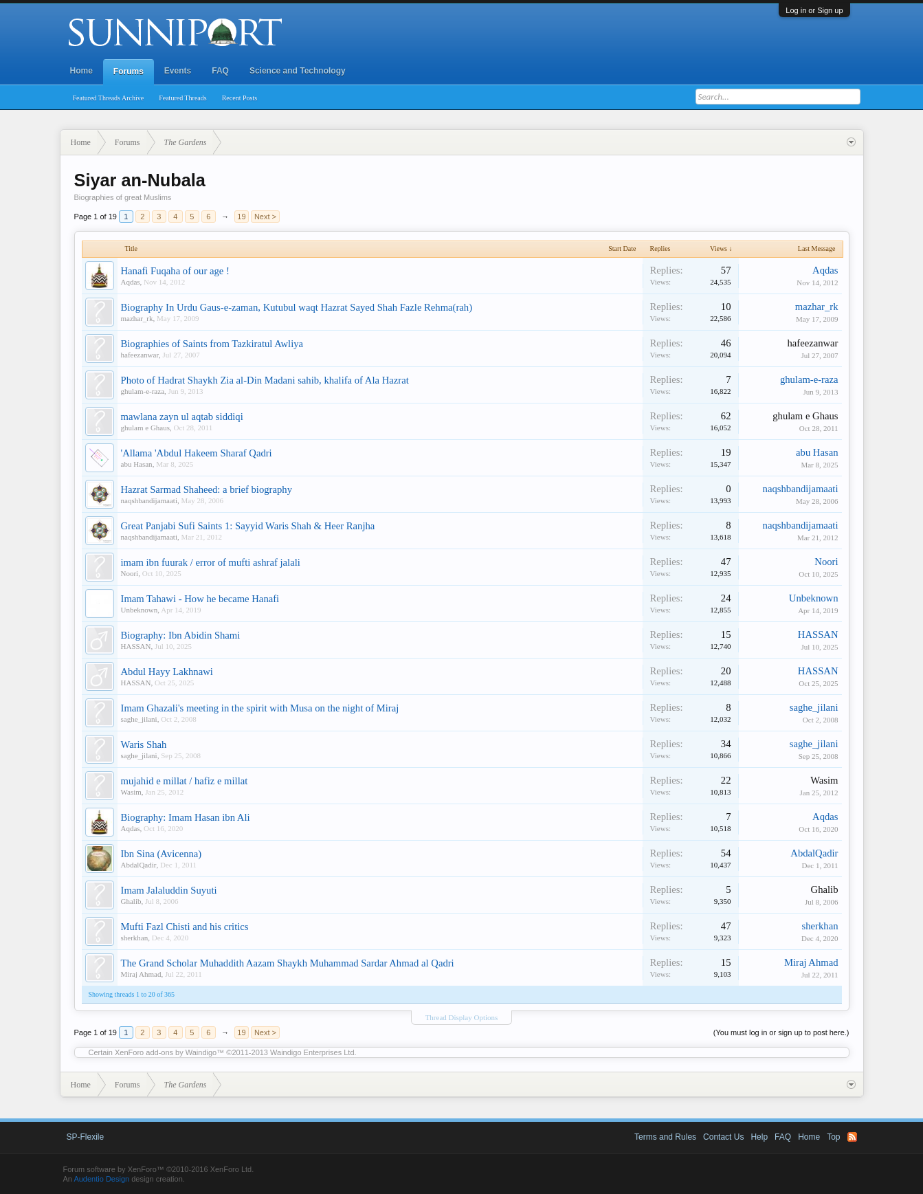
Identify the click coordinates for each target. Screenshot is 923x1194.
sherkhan (134, 937)
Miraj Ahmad (141, 974)
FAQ (220, 71)
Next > (265, 216)
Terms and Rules (665, 1137)
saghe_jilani (139, 719)
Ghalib (131, 901)
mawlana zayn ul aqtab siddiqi (182, 416)
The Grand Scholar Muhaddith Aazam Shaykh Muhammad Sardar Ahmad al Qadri (287, 963)
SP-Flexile (85, 1137)
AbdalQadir (139, 865)
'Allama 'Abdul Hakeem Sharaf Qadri (196, 452)
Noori (130, 573)
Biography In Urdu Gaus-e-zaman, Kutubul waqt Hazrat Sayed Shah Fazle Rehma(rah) (297, 307)
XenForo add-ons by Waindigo (165, 1052)
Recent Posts (239, 98)
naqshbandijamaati (149, 500)
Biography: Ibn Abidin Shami (181, 635)
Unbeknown (139, 610)
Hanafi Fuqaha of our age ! (175, 270)
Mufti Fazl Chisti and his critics (185, 926)
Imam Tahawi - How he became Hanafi (200, 598)
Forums (128, 71)
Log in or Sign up (814, 10)
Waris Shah (144, 744)
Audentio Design (101, 1179)
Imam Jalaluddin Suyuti (169, 890)
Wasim (131, 792)
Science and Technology (297, 71)
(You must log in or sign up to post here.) (781, 1032)
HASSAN (136, 646)
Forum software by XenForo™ (158, 1169)
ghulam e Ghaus (145, 427)
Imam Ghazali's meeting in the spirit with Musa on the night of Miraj (260, 708)
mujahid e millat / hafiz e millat (184, 780)
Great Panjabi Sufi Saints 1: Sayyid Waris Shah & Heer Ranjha (248, 525)
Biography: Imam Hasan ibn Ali (185, 817)
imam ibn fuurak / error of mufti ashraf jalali (210, 562)
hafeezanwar (140, 355)
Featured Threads (183, 98)
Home (81, 71)
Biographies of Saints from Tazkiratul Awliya (212, 343)
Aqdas (130, 282)
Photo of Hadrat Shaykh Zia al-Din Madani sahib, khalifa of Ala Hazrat (265, 380)
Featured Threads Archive (108, 98)
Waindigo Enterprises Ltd (312, 1052)
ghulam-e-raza (143, 391)
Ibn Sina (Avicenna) (161, 853)
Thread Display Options (461, 1017)
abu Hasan (137, 464)
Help (759, 1137)
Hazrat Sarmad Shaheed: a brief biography (206, 489)
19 (241, 216)
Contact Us (723, 1137)
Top (833, 1137)
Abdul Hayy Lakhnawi (167, 671)
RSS (852, 1137)
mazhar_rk (137, 318)
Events (177, 71)
